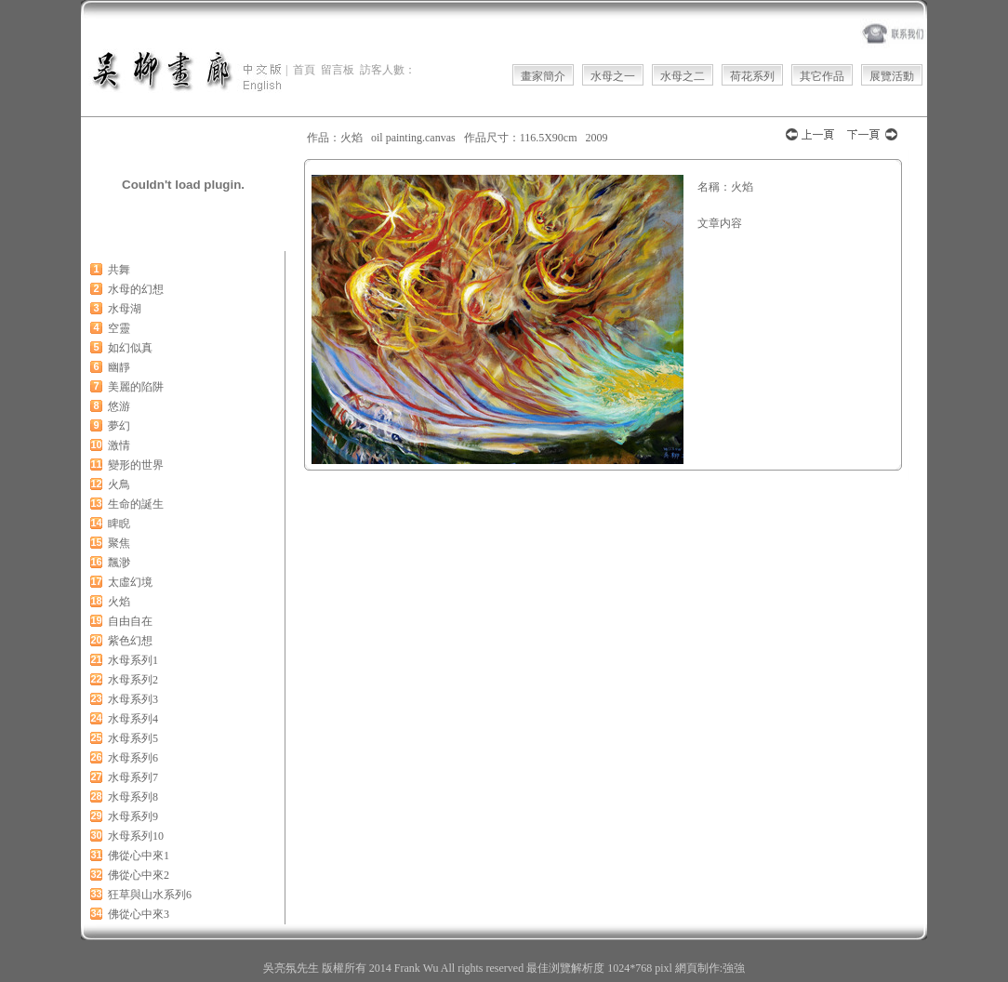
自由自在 (130, 621)
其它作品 (822, 76)
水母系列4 (133, 718)
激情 (119, 445)
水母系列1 (133, 660)
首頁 (304, 69)
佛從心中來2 (138, 875)
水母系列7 (133, 777)
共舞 (119, 269)
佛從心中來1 (138, 855)
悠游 (119, 406)
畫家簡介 (543, 76)
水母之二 (682, 76)
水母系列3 (133, 699)
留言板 (337, 69)
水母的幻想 (136, 289)
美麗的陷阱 (136, 386)
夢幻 (119, 425)
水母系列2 (133, 679)
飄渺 (119, 562)
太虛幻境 (130, 582)
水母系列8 (133, 796)
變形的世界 (136, 464)
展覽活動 (891, 76)
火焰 (119, 601)
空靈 (119, 328)
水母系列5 (133, 738)
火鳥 (119, 484)
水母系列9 (133, 816)
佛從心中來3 (138, 914)
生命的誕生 (136, 504)
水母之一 (612, 76)
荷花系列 (752, 76)
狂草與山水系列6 (150, 894)
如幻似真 (130, 347)
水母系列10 (136, 836)
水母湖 (124, 308)
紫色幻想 (130, 640)
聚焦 (119, 543)
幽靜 (119, 367)
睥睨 (119, 523)
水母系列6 (133, 757)
